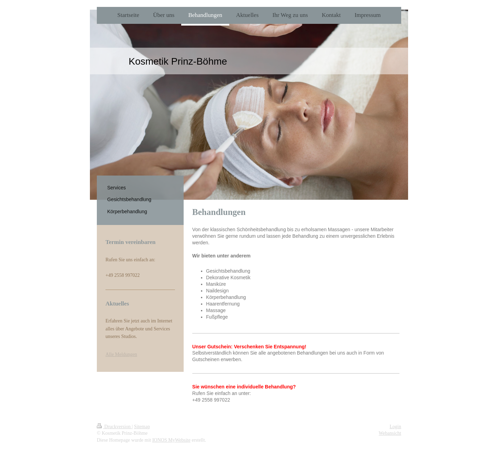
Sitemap (142, 426)
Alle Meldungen (121, 354)
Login (395, 426)
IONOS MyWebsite (171, 440)
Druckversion (114, 426)
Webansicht (390, 433)
